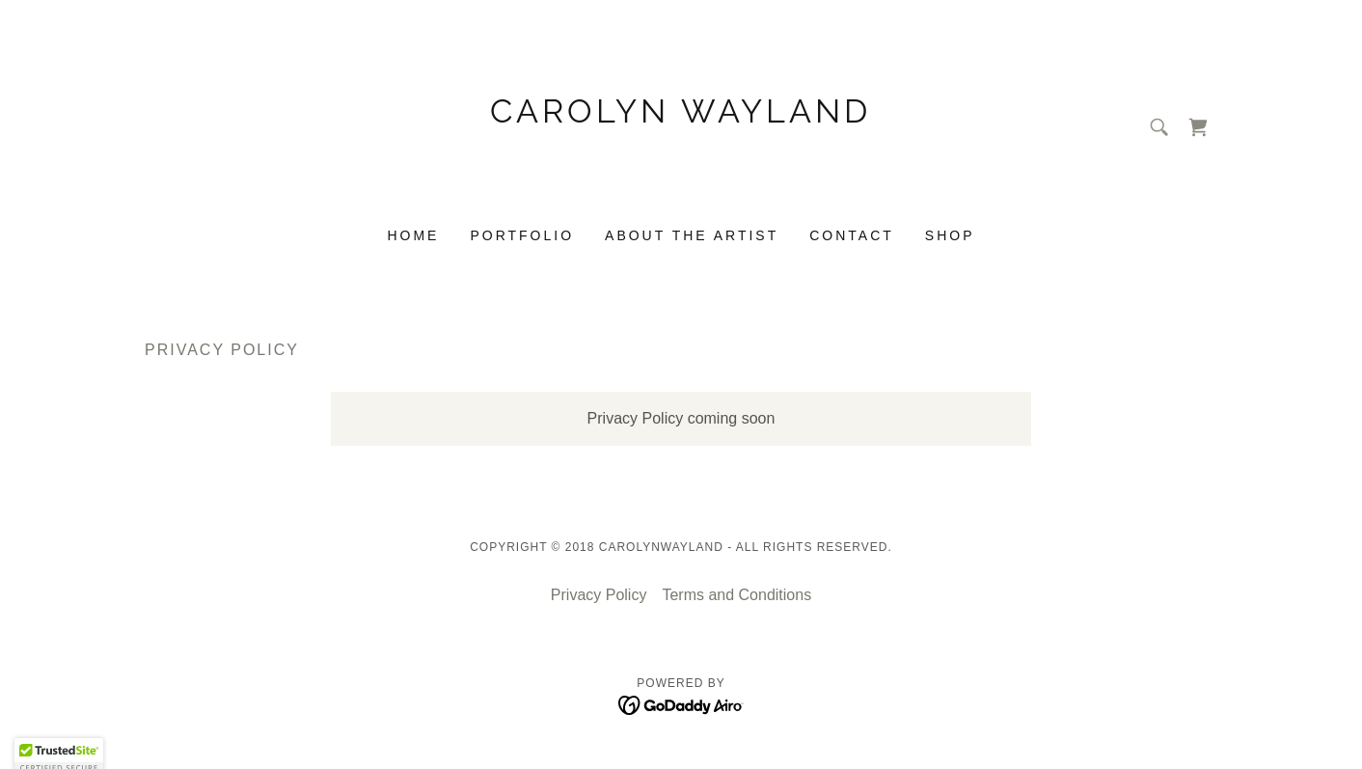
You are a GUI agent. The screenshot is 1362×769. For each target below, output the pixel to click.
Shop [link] (950, 235)
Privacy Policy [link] (599, 595)
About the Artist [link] (691, 235)
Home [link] (413, 235)
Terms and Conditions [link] (736, 595)
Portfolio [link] (522, 235)
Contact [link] (851, 235)
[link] (681, 183)
